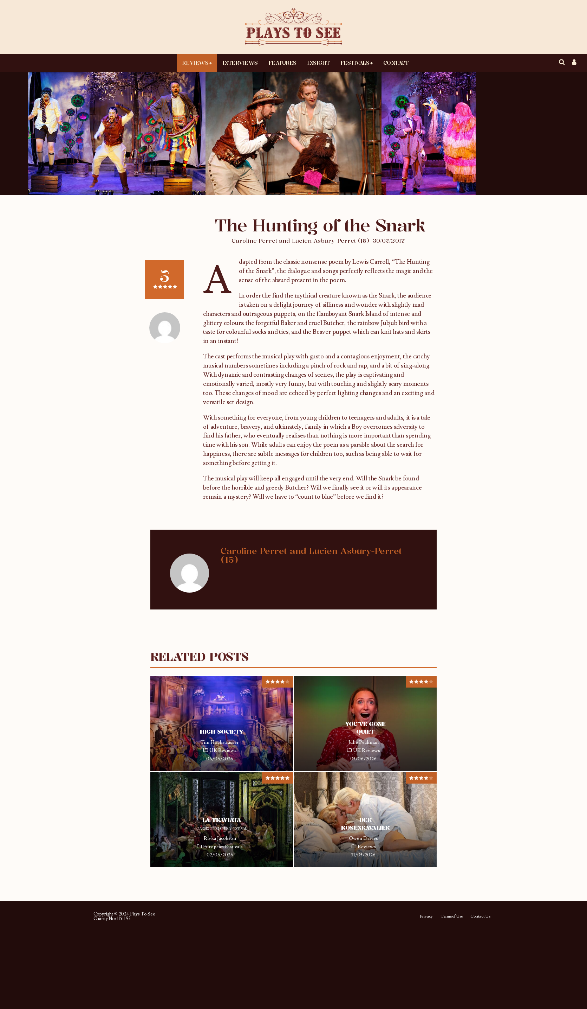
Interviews (240, 62)
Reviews (195, 62)
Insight (318, 62)
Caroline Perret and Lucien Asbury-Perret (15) (300, 240)
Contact (396, 62)
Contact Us (480, 916)
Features (282, 62)
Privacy (426, 916)
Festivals (355, 62)
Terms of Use (452, 916)
